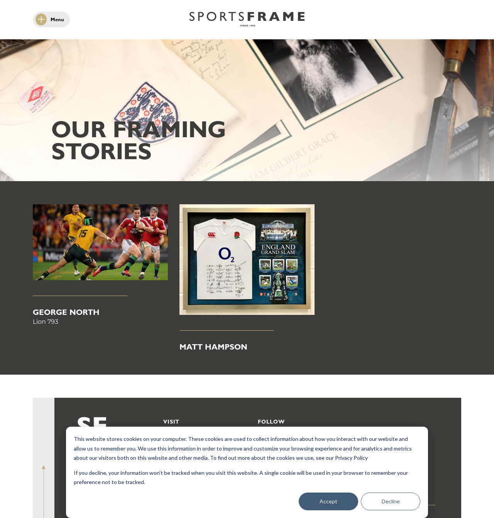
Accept (328, 501)
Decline (391, 501)
